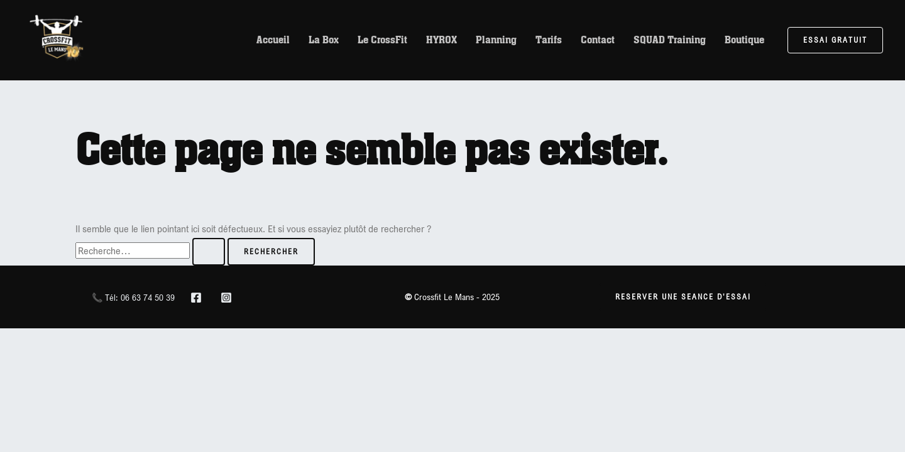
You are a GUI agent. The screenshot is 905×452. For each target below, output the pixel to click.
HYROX (441, 39)
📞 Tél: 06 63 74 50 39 (133, 297)
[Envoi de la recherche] (208, 252)
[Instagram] (226, 297)
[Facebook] (196, 297)
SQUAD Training (670, 39)
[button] (835, 40)
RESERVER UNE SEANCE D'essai (683, 296)
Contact (598, 39)
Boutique (744, 39)
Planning (496, 39)
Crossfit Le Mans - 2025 (452, 296)
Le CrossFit (382, 39)
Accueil (273, 39)
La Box (324, 39)
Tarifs (548, 39)
